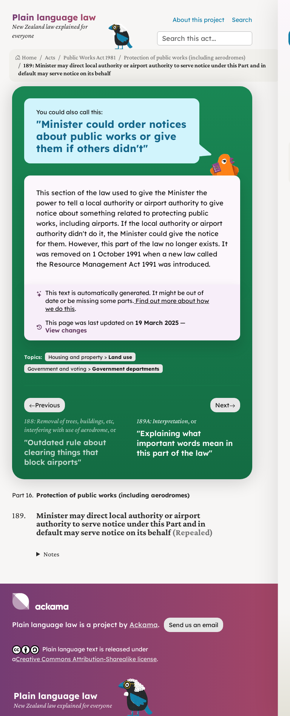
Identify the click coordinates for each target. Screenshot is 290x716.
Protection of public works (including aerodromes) (185, 57)
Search (242, 19)
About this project (198, 19)
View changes (66, 330)
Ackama (144, 624)
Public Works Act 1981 (89, 57)
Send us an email (193, 625)
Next (225, 405)
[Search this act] (204, 38)
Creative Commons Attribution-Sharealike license (86, 659)
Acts (50, 57)
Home (26, 57)
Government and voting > (93, 368)
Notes (51, 554)
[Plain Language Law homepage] (58, 30)
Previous (44, 405)
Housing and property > (90, 357)
